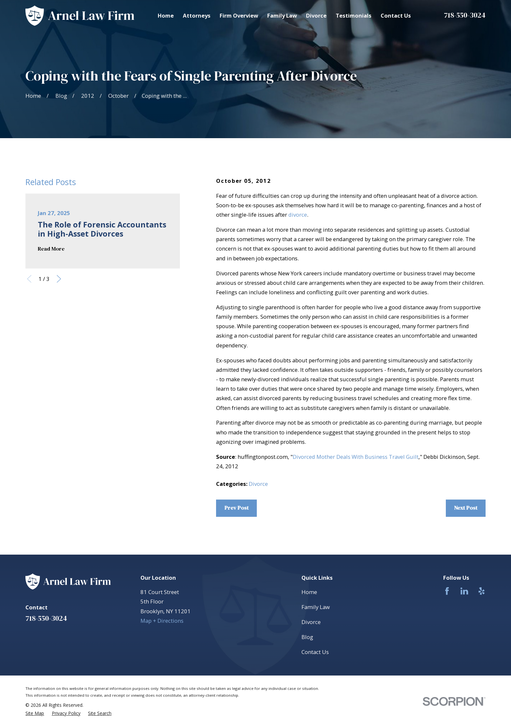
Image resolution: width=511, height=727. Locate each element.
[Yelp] (481, 591)
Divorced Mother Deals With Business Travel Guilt (355, 456)
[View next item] (59, 279)
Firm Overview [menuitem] (239, 15)
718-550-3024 (465, 15)
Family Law (315, 607)
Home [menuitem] (166, 15)
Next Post (465, 508)
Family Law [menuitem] (282, 15)
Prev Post (237, 508)
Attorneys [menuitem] (197, 15)
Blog (307, 637)
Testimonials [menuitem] (354, 15)
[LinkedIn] (464, 591)
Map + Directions (161, 620)
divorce (297, 214)
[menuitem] (34, 713)
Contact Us (315, 652)
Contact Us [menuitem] (396, 15)
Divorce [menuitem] (316, 15)
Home (309, 592)
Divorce (258, 483)
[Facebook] (447, 591)
